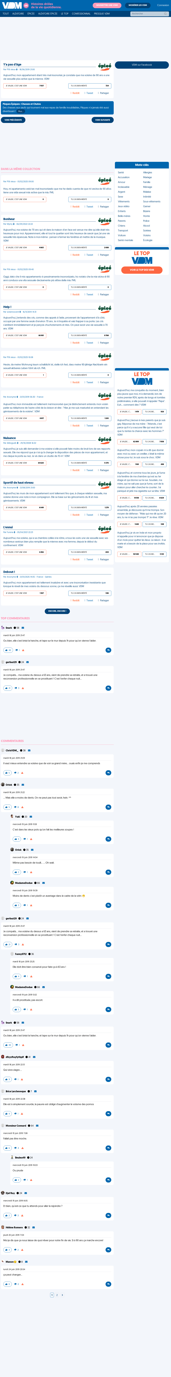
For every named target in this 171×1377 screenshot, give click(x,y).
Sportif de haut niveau (18, 482)
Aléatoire (18, 14)
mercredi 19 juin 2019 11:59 (25, 824)
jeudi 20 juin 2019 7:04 (13, 1235)
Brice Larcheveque (16, 1091)
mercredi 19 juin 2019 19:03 (25, 1165)
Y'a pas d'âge (12, 64)
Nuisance (9, 438)
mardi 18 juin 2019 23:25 (23, 962)
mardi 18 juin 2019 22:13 (14, 1065)
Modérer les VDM (138, 5)
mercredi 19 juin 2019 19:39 (25, 891)
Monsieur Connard (16, 1126)
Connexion (163, 5)
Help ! (7, 307)
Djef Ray (10, 1193)
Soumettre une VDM (107, 5)
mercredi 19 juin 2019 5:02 (25, 995)
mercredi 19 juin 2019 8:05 (15, 1201)
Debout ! (9, 572)
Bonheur (9, 219)
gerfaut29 (11, 662)
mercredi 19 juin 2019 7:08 (15, 1133)
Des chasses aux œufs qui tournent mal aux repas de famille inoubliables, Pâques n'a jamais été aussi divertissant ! (56, 108)
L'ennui (8, 527)
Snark (9, 628)
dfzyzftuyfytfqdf (15, 1057)
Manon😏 (11, 1262)
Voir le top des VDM (142, 270)
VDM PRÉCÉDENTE (13, 120)
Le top (64, 14)
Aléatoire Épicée (47, 14)
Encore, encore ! (57, 611)
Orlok (9, 785)
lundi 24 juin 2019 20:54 (14, 1269)
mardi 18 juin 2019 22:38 (14, 1099)
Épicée (31, 14)
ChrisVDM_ (12, 751)
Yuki (17, 817)
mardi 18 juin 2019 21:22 (14, 792)
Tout (6, 14)
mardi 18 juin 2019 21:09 (14, 758)
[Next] (62, 1295)
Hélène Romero (14, 1228)
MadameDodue (24, 883)
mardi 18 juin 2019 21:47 (14, 635)
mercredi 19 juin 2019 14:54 (25, 857)
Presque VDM (102, 14)
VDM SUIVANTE (102, 120)
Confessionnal (81, 14)
